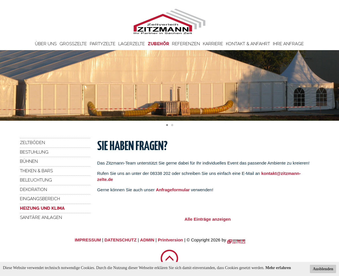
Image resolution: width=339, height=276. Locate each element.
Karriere (213, 43)
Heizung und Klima (42, 208)
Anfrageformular (173, 189)
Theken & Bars (36, 170)
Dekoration (33, 189)
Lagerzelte (131, 43)
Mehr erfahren (278, 268)
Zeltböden (32, 142)
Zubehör (158, 43)
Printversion (170, 239)
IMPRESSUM (88, 239)
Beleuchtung (36, 180)
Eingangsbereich (40, 198)
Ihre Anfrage (288, 43)
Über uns (46, 43)
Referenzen (186, 43)
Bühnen (29, 161)
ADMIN (147, 239)
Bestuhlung (34, 152)
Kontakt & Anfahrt (248, 43)
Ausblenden (323, 269)
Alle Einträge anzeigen (208, 219)
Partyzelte (102, 43)
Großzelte (73, 43)
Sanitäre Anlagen (41, 217)
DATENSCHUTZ (120, 239)
